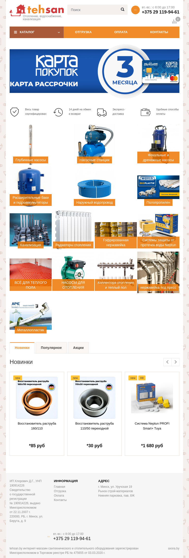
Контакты (159, 32)
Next (175, 362)
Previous (167, 362)
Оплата (120, 32)
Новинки (22, 348)
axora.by (173, 548)
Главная (59, 486)
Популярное (51, 348)
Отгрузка (83, 32)
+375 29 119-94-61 (160, 12)
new (17, 377)
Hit (141, 377)
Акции (78, 348)
